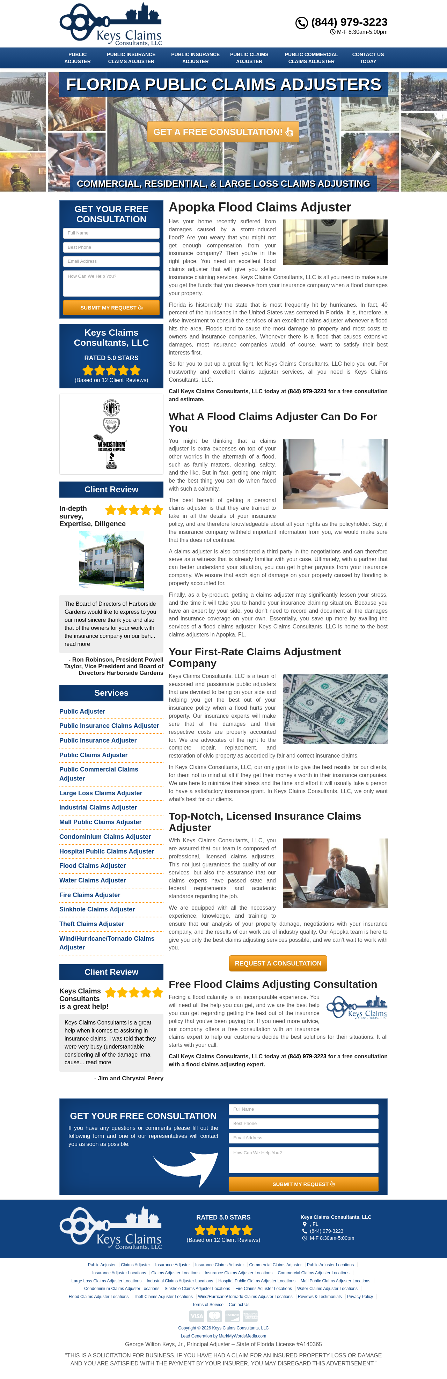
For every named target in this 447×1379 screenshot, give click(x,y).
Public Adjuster (77, 58)
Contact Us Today (368, 58)
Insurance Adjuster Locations (119, 1272)
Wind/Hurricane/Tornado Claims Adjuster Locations (245, 1296)
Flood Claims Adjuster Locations (99, 1296)
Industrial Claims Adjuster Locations (180, 1281)
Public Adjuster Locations (330, 1264)
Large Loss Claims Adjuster (100, 793)
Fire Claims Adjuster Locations (263, 1288)
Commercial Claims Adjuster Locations (313, 1272)
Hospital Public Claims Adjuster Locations (256, 1281)
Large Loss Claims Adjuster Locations (106, 1281)
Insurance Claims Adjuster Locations (238, 1272)
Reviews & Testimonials (320, 1296)
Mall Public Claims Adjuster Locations (335, 1281)
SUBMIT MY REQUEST (111, 308)
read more (77, 644)
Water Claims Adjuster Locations (327, 1288)
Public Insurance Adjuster (195, 58)
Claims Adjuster (135, 1264)
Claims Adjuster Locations (175, 1272)
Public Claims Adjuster (249, 58)
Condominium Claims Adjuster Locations (121, 1288)
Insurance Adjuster (172, 1264)
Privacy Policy (360, 1296)
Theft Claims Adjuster (91, 923)
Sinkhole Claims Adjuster (97, 909)
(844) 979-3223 (341, 22)
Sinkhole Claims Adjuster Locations (197, 1288)
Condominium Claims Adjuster (105, 836)
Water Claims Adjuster (92, 880)
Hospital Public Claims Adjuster (106, 851)
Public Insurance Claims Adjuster (131, 58)
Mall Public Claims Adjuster (100, 822)
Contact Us (239, 1304)
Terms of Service (208, 1304)
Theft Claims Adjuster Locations (163, 1296)
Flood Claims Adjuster (92, 865)
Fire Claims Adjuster (89, 895)
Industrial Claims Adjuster (98, 807)
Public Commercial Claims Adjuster (311, 58)
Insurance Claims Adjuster (219, 1264)
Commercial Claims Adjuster (275, 1264)
